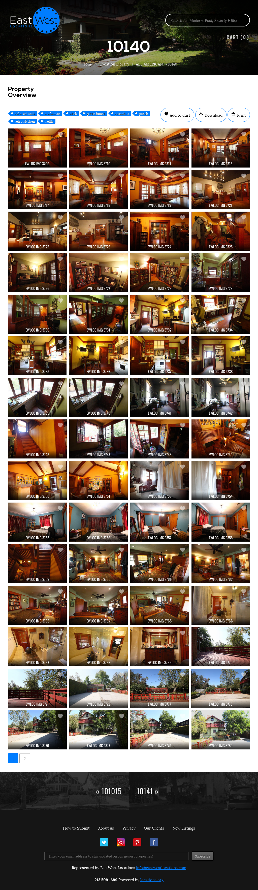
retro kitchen (25, 121)
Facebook (154, 842)
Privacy (129, 828)
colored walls (25, 113)
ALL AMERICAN (149, 64)
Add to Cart (179, 115)
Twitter (104, 842)
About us (106, 828)
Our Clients (154, 828)
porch (143, 113)
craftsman (52, 113)
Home (87, 64)
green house (95, 113)
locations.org (152, 879)
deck (73, 113)
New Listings (184, 828)
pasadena (122, 113)
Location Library (114, 64)
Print (241, 115)
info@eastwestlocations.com (161, 867)
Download (213, 115)
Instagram (121, 842)
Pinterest (137, 842)
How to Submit (76, 828)
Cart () (238, 37)
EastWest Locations (38, 20)
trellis (48, 121)
